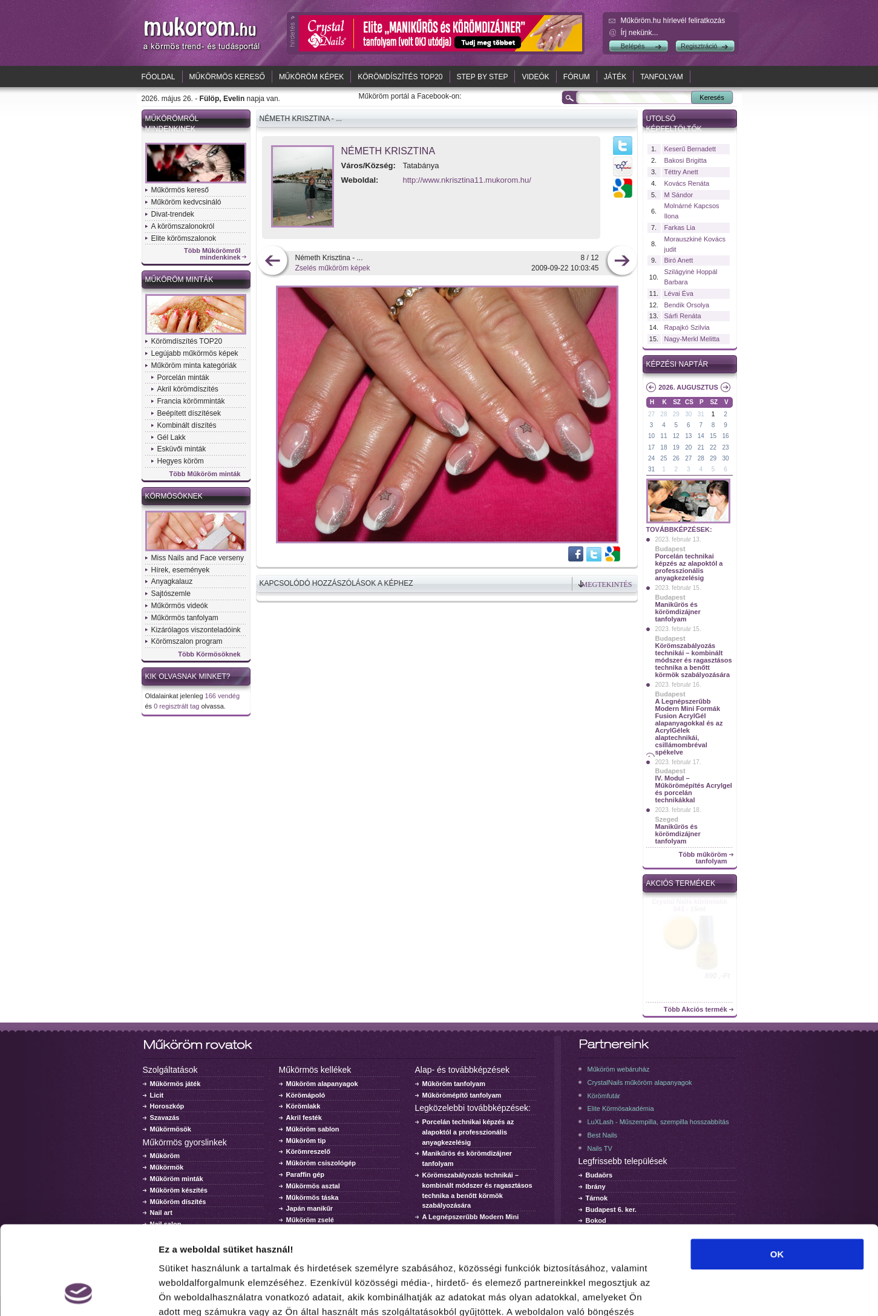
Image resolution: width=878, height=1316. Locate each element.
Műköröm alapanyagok (322, 1083)
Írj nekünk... (639, 32)
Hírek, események (180, 570)
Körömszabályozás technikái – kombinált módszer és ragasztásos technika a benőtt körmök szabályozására (693, 660)
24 (651, 458)
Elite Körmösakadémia (621, 1108)
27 (651, 414)
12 (676, 436)
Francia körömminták (191, 401)
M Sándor (678, 194)
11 (663, 436)
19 (676, 447)
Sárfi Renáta (682, 315)
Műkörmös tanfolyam (184, 618)
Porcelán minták (183, 377)
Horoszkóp (167, 1106)
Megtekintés (607, 584)
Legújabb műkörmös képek (194, 353)
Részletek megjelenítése (688, 1292)
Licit (157, 1095)
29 (676, 414)
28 (663, 414)
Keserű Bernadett (690, 148)
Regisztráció (699, 46)
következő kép (621, 261)
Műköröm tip (306, 1140)
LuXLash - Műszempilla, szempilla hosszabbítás (658, 1121)
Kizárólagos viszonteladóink (196, 630)
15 (713, 436)
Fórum (576, 77)
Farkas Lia (679, 227)
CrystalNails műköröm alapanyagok (640, 1082)
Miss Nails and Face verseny (197, 558)
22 (713, 447)
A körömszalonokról (183, 226)
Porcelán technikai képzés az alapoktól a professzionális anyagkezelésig (689, 566)
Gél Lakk (171, 437)
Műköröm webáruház (619, 1069)
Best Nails (603, 1135)
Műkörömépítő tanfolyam (462, 1095)
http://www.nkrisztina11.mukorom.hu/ (467, 180)
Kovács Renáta (687, 183)
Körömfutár (604, 1095)
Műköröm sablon (312, 1129)
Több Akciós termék (695, 1009)
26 (676, 458)
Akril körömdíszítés (187, 389)
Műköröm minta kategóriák (194, 365)
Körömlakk (303, 1106)
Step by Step (482, 77)
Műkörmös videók (179, 605)
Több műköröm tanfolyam (702, 858)
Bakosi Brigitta (685, 160)
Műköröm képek (311, 77)
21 (701, 447)
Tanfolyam (661, 77)
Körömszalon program (187, 641)
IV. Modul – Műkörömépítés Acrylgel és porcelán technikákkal (693, 789)
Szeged (667, 819)
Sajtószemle (171, 593)
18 (663, 447)
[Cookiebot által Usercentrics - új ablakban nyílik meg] (78, 1292)
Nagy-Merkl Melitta (692, 338)
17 (651, 447)
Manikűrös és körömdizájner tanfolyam (678, 612)
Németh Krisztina (388, 151)
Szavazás (165, 1117)
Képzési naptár (677, 364)
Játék (615, 77)
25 (663, 458)
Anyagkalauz (172, 581)
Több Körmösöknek (209, 654)
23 (725, 447)
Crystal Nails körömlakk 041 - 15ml (689, 905)
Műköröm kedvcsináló (186, 202)
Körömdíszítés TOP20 (400, 77)
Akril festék (304, 1117)
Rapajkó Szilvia (687, 327)
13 (688, 436)
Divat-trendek (172, 214)
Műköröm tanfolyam (454, 1083)
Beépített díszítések (189, 413)
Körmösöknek (174, 496)
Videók (535, 77)
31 (701, 414)
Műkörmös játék (175, 1083)
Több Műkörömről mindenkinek (212, 254)
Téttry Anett (681, 171)
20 (688, 447)
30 (688, 414)
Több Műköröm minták (205, 474)
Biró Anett (678, 260)
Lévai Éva (678, 293)
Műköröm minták (179, 279)
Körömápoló (306, 1095)
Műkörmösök (170, 1129)
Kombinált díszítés (187, 425)
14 (701, 436)
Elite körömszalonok (183, 238)
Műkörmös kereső (227, 77)
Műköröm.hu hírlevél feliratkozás (673, 20)
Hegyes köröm (180, 461)
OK (777, 1171)
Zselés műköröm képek (332, 268)
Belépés (633, 46)
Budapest (670, 548)
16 (725, 436)
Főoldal (158, 77)
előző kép (272, 261)
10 (651, 436)
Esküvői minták (181, 449)
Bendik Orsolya (687, 305)
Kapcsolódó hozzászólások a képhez (336, 583)
